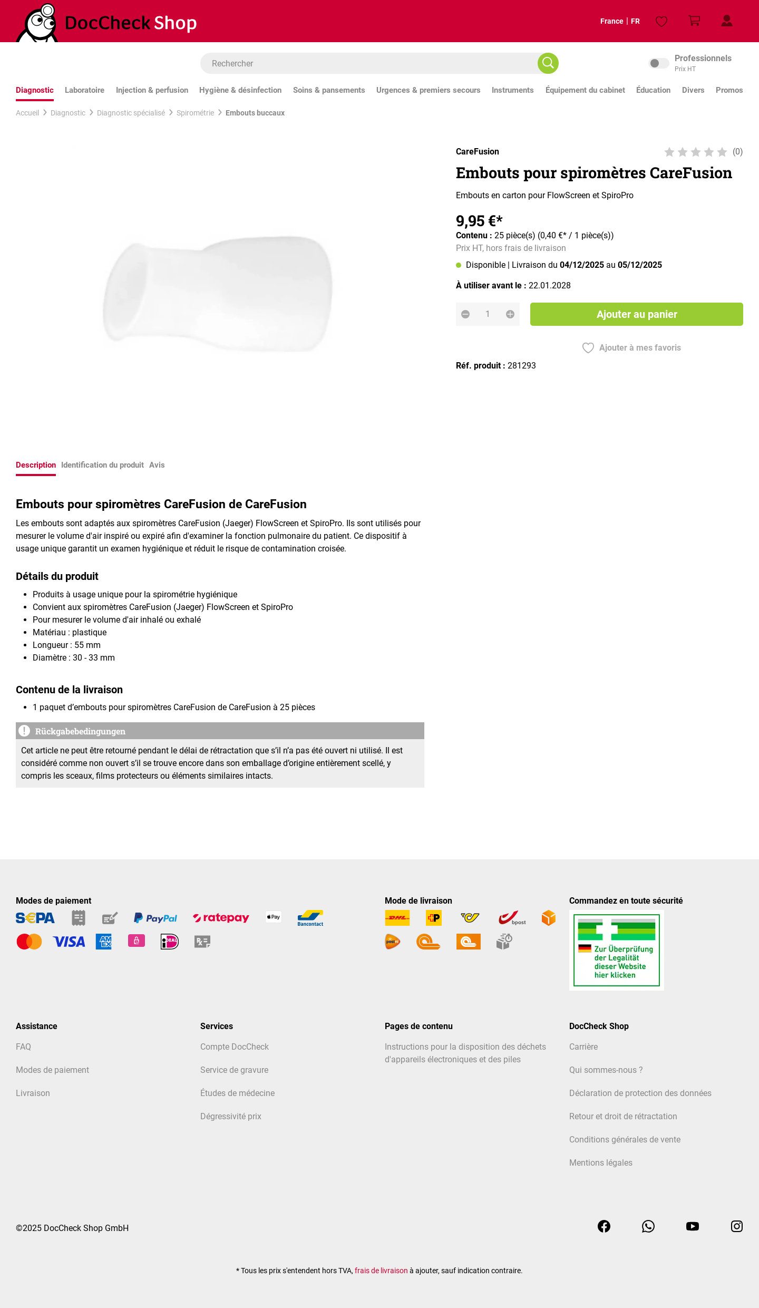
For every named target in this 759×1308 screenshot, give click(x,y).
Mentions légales (600, 1163)
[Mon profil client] (727, 21)
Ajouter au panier (637, 314)
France (603, 21)
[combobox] (374, 63)
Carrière (583, 1047)
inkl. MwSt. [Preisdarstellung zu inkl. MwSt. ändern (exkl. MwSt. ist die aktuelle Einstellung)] (695, 63)
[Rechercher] (548, 63)
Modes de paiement (52, 1070)
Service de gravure (234, 1070)
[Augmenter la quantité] (510, 314)
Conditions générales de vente (624, 1140)
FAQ (23, 1047)
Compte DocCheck (234, 1047)
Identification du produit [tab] (102, 465)
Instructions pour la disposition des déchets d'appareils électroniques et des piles (465, 1053)
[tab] (36, 466)
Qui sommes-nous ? (606, 1070)
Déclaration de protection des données (640, 1093)
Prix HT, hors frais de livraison (511, 248)
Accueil (27, 113)
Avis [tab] (157, 465)
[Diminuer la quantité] (465, 314)
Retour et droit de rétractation (623, 1116)
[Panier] (694, 21)
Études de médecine (237, 1093)
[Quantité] (488, 314)
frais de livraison (381, 1270)
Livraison (33, 1093)
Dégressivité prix (230, 1116)
